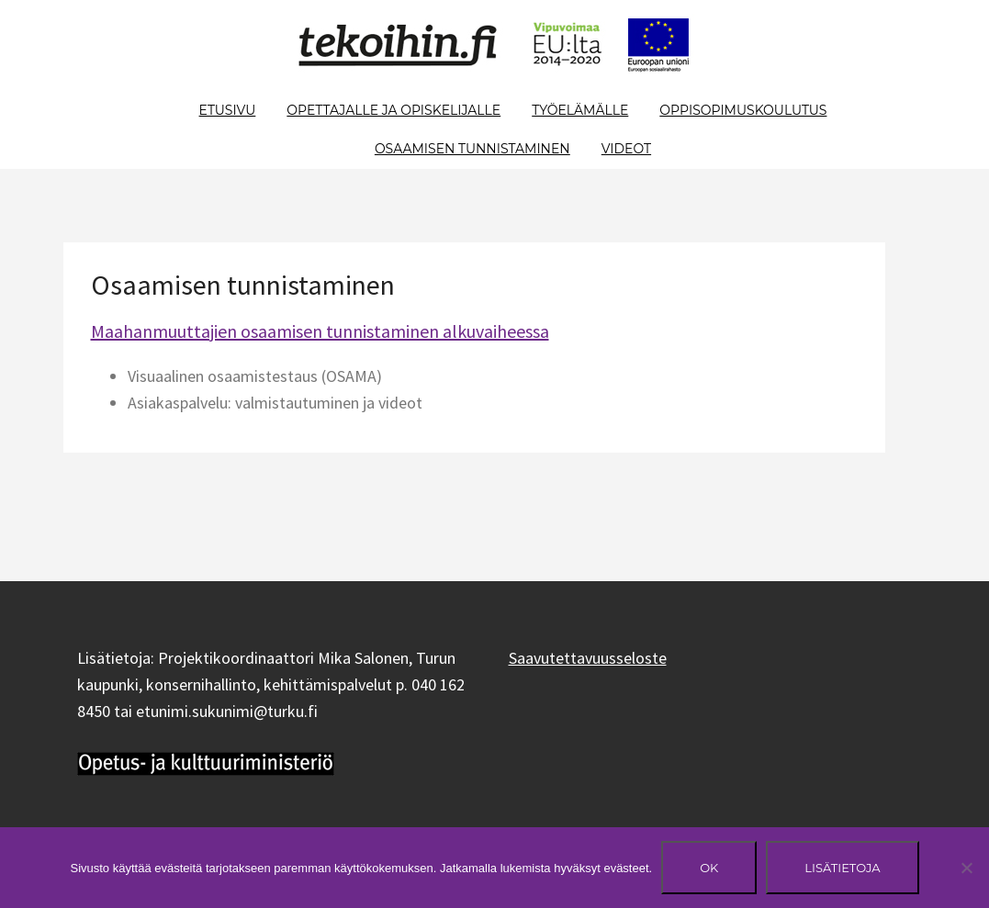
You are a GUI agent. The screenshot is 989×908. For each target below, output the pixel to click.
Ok (709, 867)
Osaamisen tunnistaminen (472, 148)
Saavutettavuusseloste (588, 657)
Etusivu (227, 110)
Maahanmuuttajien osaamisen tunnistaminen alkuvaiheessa (320, 330)
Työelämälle (580, 110)
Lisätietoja (842, 867)
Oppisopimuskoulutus (742, 110)
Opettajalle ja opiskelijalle (393, 110)
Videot (626, 148)
